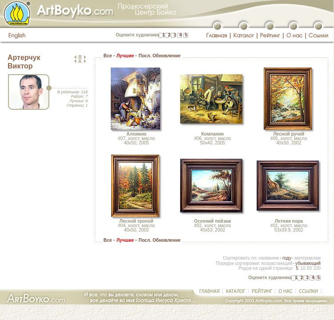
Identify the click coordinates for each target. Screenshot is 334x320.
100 (317, 268)
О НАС (285, 291)
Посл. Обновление (160, 55)
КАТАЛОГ (235, 291)
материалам (307, 258)
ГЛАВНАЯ (209, 291)
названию (269, 258)
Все (108, 55)
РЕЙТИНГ (262, 291)
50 (309, 268)
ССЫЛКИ (308, 291)
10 (302, 268)
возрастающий (277, 263)
